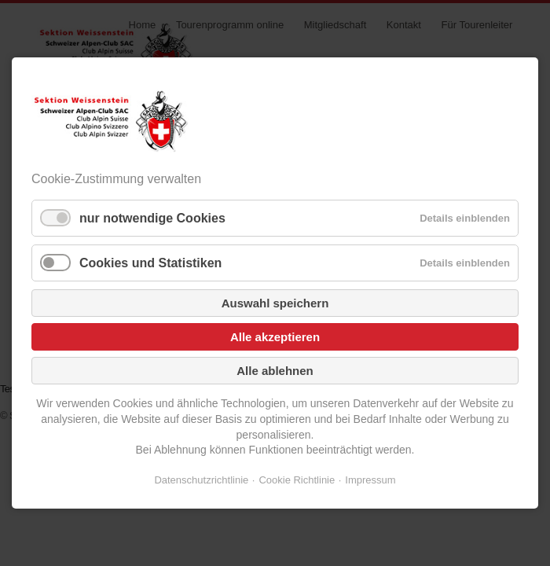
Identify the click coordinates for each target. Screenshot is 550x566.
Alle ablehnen (275, 370)
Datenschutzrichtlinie (201, 480)
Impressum (370, 480)
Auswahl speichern (275, 303)
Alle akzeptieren (275, 337)
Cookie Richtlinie (296, 480)
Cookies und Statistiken (150, 263)
